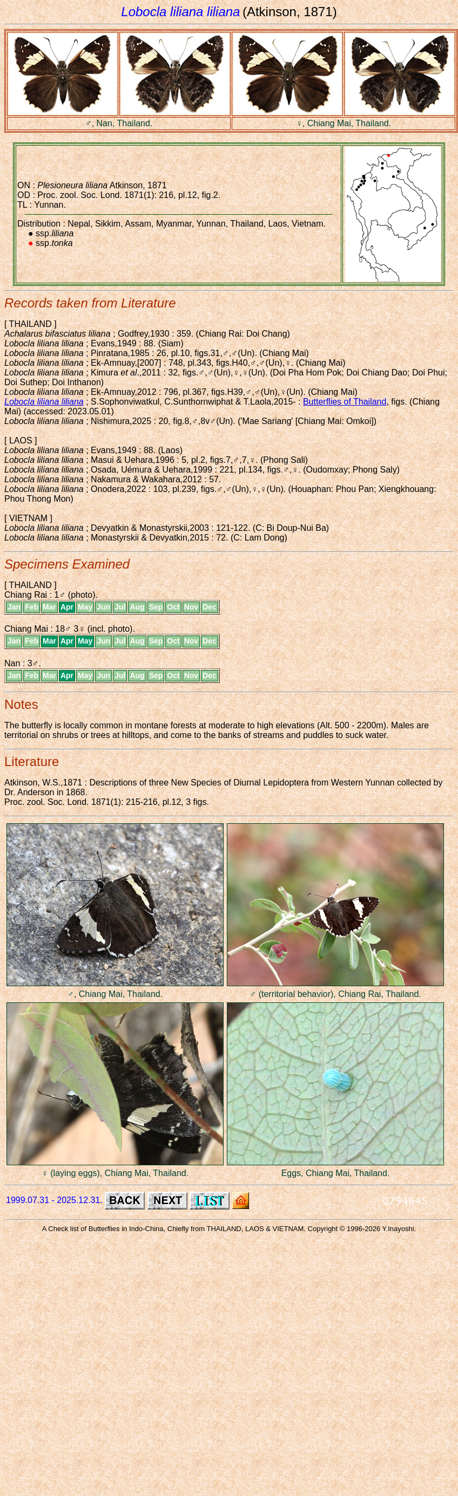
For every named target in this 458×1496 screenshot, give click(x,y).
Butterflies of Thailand (344, 401)
